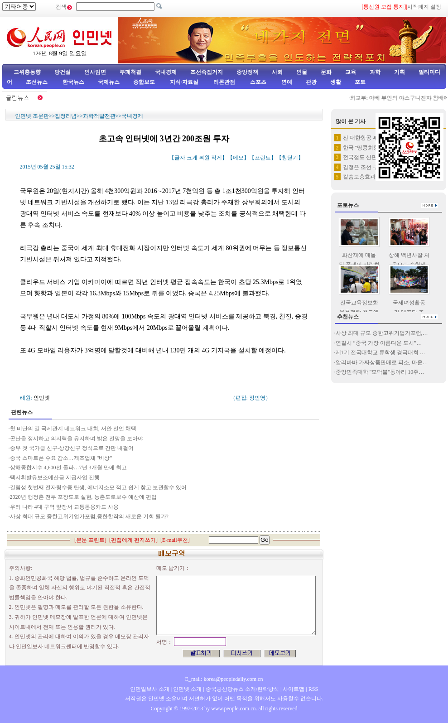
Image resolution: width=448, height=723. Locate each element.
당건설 (62, 72)
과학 (375, 72)
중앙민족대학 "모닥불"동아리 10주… (380, 372)
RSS (313, 689)
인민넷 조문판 (32, 116)
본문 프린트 (90, 540)
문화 (326, 72)
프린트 (263, 157)
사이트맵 (293, 689)
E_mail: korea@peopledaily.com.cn (224, 679)
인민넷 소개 (187, 689)
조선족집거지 (206, 72)
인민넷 (42, 398)
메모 (238, 157)
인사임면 (95, 72)
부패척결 (130, 72)
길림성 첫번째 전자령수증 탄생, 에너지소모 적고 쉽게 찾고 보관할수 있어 (98, 487)
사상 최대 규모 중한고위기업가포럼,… (382, 333)
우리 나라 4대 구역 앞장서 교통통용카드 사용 (64, 507)
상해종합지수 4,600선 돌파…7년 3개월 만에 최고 (68, 467)
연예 (286, 82)
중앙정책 (247, 72)
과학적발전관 (99, 116)
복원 (204, 157)
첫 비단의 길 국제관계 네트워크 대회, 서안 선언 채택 (74, 428)
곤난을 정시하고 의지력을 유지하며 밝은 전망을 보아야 (76, 438)
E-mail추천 (175, 540)
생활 (335, 82)
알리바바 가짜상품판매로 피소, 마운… (382, 362)
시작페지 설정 (424, 7)
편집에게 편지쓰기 (133, 540)
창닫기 (290, 157)
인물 (301, 72)
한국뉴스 (73, 82)
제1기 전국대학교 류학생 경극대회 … (380, 352)
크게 (192, 157)
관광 (311, 82)
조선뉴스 (37, 82)
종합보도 (144, 82)
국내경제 (166, 72)
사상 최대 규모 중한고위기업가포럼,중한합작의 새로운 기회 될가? (89, 516)
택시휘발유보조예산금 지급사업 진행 (55, 477)
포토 (360, 82)
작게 (216, 157)
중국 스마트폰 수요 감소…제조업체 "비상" (61, 458)
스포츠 (257, 82)
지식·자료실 (185, 82)
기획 (399, 72)
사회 (277, 72)
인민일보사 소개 (149, 689)
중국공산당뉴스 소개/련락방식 (242, 689)
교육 (350, 72)
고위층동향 (27, 72)
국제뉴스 (109, 82)
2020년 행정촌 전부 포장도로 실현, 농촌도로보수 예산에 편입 (83, 497)
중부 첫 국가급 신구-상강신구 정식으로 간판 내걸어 (72, 448)
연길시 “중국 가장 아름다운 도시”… (379, 343)
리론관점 (224, 82)
